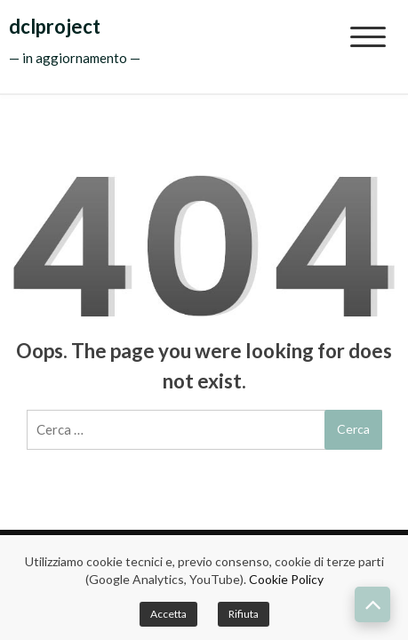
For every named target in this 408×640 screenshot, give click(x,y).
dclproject (54, 26)
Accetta (168, 613)
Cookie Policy (286, 579)
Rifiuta (243, 613)
